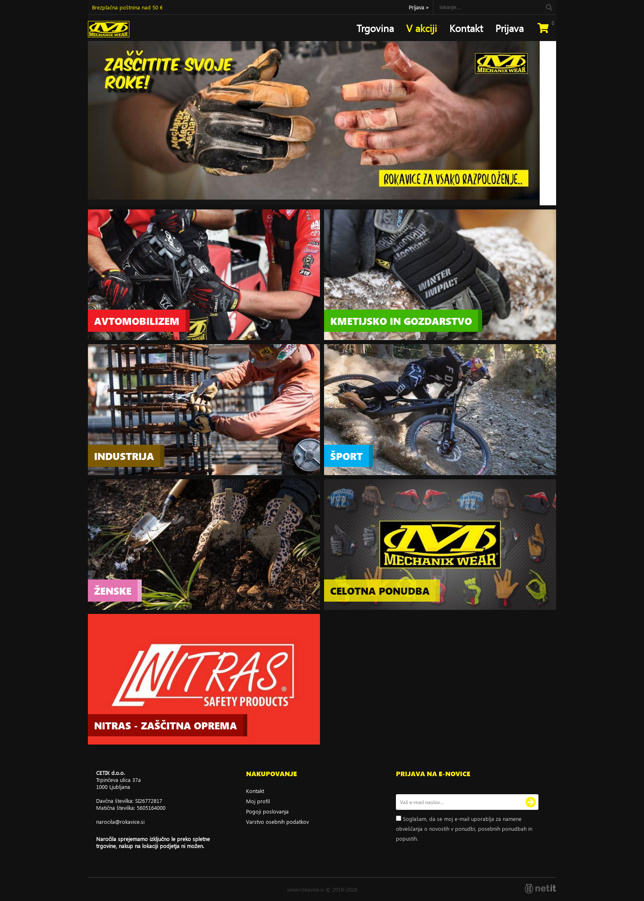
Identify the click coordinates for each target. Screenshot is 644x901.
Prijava (419, 7)
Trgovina (375, 27)
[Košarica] (543, 28)
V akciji (421, 27)
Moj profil (258, 801)
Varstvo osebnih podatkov (277, 821)
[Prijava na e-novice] (530, 802)
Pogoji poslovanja (267, 811)
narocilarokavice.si (120, 821)
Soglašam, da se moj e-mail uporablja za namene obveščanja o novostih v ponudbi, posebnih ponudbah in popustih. (464, 828)
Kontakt (466, 27)
